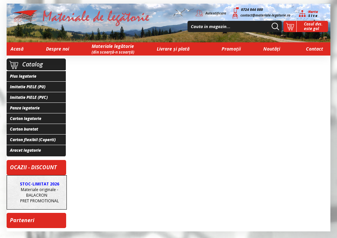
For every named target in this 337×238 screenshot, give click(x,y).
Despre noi (57, 49)
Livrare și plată (173, 49)
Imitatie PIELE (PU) (27, 87)
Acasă (17, 49)
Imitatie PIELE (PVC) (29, 97)
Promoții (231, 49)
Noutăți (271, 49)
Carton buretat (24, 129)
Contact (314, 49)
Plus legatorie (23, 76)
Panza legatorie (25, 108)
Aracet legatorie (25, 150)
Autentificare (215, 13)
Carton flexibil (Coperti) (33, 139)
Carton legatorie (25, 118)
